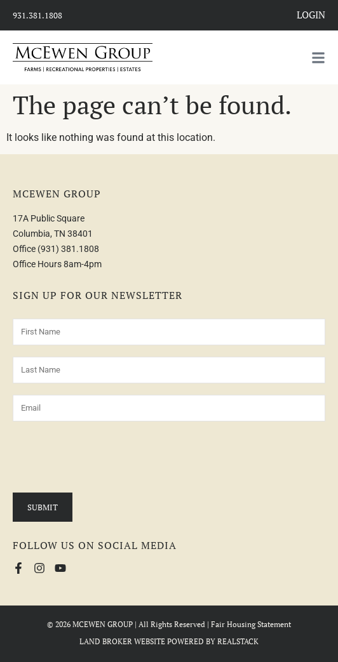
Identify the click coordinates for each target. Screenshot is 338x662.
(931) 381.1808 (68, 249)
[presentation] (109, 457)
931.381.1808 (37, 15)
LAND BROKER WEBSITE (122, 641)
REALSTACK (238, 641)
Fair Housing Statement (251, 624)
